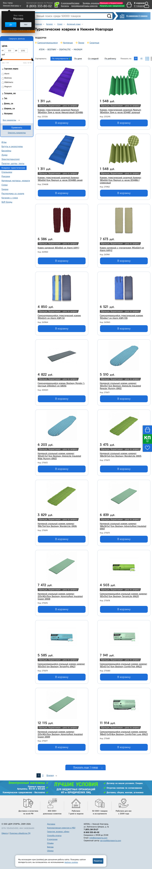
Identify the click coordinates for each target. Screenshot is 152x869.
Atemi (41, 49)
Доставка (75, 3)
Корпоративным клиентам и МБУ (61, 828)
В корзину (61, 123)
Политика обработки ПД (20, 833)
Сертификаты (77, 6)
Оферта (5, 833)
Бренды (50, 847)
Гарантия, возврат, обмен (58, 832)
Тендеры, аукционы (91, 3)
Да (10, 24)
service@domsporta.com (110, 841)
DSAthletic (65, 49)
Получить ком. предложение (112, 6)
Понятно (98, 861)
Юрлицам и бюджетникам (111, 3)
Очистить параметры (17, 133)
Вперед (50, 775)
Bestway (51, 49)
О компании (66, 3)
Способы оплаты (54, 835)
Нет (25, 24)
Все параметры (9, 120)
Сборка (50, 851)
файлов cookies (71, 862)
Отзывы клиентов (90, 6)
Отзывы (50, 843)
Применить (16, 127)
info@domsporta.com (98, 838)
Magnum (78, 49)
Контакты (65, 6)
